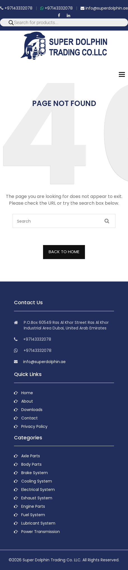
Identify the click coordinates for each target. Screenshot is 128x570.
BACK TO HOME (64, 252)
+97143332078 (16, 8)
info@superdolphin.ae (104, 8)
